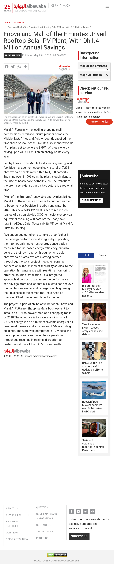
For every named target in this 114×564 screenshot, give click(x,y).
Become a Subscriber (13, 523)
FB (71, 510)
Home (7, 22)
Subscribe (79, 536)
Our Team (12, 532)
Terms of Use (44, 531)
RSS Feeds (42, 538)
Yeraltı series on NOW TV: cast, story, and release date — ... (92, 329)
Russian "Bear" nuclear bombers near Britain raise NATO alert (92, 406)
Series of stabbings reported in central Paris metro (93, 445)
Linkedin (78, 510)
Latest (86, 255)
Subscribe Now (91, 200)
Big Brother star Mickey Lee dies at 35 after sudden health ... (93, 290)
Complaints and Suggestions (46, 516)
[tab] (86, 255)
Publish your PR (97, 122)
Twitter (85, 510)
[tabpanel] (94, 358)
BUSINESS (19, 22)
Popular (102, 255)
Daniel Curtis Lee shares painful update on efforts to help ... (92, 367)
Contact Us (43, 524)
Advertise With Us (17, 514)
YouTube (93, 510)
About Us (12, 508)
